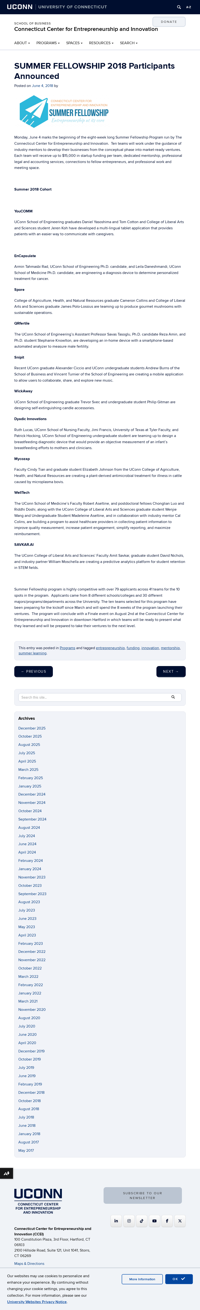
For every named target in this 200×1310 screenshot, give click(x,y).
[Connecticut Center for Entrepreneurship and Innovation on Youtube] (154, 1221)
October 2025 (30, 736)
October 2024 (30, 811)
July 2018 (26, 1117)
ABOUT (20, 43)
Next (171, 671)
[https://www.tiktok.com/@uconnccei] (141, 1221)
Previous (33, 671)
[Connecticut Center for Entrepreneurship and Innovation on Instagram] (129, 1221)
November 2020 (32, 1009)
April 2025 (27, 761)
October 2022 (30, 968)
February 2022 (30, 985)
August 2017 (28, 1142)
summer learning (32, 653)
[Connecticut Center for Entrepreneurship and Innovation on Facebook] (167, 1221)
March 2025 (28, 769)
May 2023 (26, 927)
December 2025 (31, 728)
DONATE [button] (169, 22)
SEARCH (127, 43)
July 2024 (26, 836)
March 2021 (27, 1001)
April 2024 (27, 852)
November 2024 (31, 802)
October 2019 (29, 1059)
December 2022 (31, 951)
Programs (67, 648)
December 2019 (31, 1051)
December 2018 (31, 1092)
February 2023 (30, 943)
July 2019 (26, 1067)
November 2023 (31, 877)
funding (133, 648)
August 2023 (29, 902)
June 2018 (26, 1125)
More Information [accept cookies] (142, 1279)
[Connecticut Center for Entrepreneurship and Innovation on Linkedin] (116, 1221)
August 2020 (29, 1018)
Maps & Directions (29, 1263)
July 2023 (26, 910)
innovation (150, 648)
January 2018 (29, 1134)
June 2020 (27, 1034)
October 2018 (29, 1101)
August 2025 (29, 744)
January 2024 (29, 869)
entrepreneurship (110, 648)
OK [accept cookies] (179, 1279)
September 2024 (32, 819)
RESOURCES (99, 43)
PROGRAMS (46, 43)
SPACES (73, 43)
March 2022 (28, 976)
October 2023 (30, 885)
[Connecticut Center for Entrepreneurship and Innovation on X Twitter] (180, 1221)
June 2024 (27, 844)
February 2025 (30, 778)
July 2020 (26, 1026)
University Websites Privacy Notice (37, 1302)
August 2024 (29, 827)
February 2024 (30, 860)
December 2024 (31, 794)
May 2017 (26, 1150)
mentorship (170, 648)
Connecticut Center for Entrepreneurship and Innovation (86, 29)
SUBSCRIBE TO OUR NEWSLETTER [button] (143, 1195)
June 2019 (26, 1076)
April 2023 (27, 935)
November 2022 (31, 960)
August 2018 (28, 1109)
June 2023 (27, 918)
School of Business (32, 23)
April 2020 (27, 1043)
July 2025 (26, 753)
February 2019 (30, 1084)
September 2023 (32, 894)
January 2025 (29, 786)
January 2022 (29, 993)
